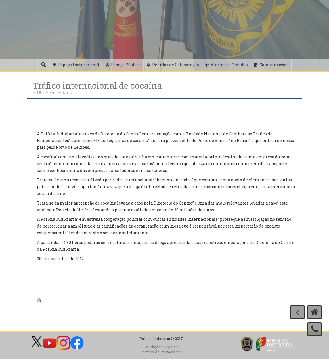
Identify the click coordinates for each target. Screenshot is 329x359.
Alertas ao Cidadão (229, 64)
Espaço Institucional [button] (78, 64)
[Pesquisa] (43, 65)
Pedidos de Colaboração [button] (175, 64)
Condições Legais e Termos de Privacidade (161, 349)
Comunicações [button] (273, 64)
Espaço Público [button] (126, 64)
